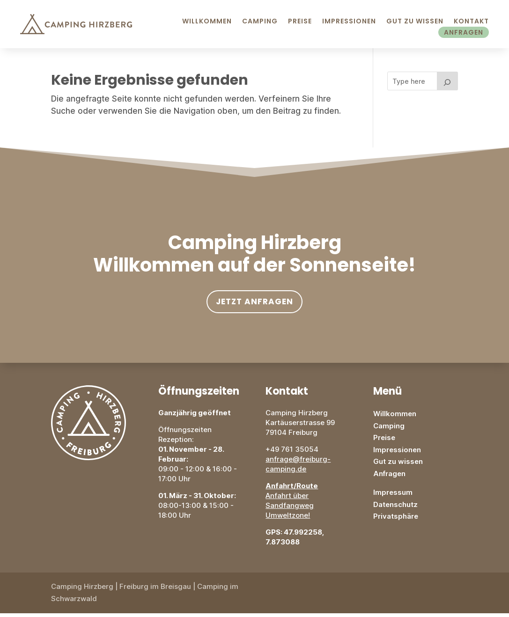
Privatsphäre (395, 519)
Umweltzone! (288, 518)
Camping (260, 21)
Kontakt (471, 21)
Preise (300, 21)
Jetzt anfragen (254, 305)
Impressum (393, 496)
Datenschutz (395, 508)
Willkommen (207, 21)
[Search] (447, 84)
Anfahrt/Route (292, 489)
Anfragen (463, 32)
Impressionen (349, 21)
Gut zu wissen (398, 465)
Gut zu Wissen (414, 21)
